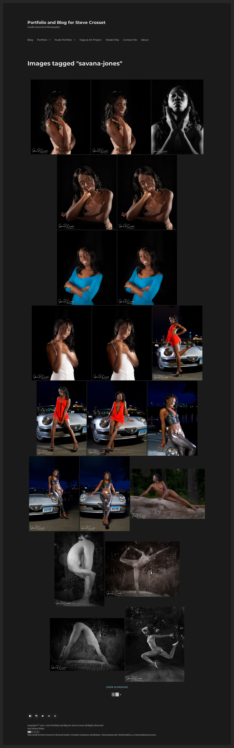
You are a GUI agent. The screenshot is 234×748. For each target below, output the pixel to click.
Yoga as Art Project (90, 39)
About (145, 39)
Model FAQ (112, 39)
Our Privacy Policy (35, 728)
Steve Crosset (46, 735)
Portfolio (42, 39)
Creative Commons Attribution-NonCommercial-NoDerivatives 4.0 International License (113, 735)
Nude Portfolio (63, 39)
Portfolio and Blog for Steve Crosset (66, 22)
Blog (30, 39)
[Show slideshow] (117, 687)
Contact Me (130, 39)
